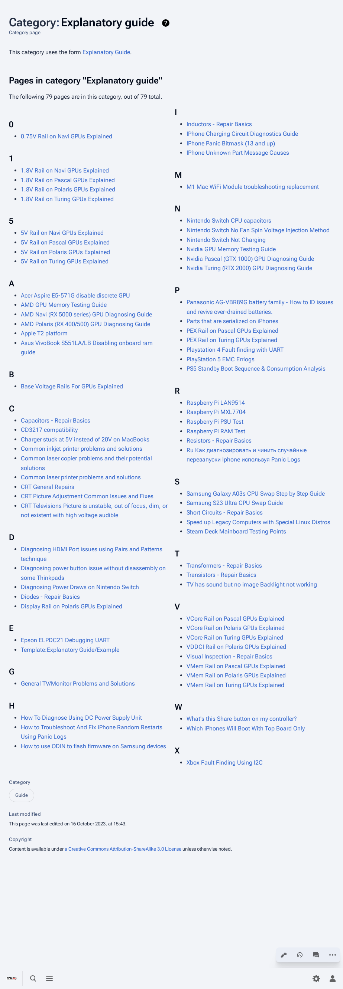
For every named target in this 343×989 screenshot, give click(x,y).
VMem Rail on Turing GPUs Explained (235, 685)
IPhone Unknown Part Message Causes (238, 152)
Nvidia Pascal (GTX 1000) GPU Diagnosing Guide (250, 258)
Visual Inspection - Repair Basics (229, 656)
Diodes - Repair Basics (50, 596)
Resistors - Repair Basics (219, 440)
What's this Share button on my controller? (242, 718)
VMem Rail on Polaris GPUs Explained (236, 675)
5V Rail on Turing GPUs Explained (65, 261)
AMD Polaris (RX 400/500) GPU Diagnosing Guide (85, 324)
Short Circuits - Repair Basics (225, 512)
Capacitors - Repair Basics (55, 420)
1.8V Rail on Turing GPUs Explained (67, 199)
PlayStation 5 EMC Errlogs (221, 359)
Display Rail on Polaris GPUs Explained (71, 606)
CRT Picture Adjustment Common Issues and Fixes (87, 496)
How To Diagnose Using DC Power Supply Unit (81, 717)
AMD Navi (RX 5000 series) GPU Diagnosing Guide (86, 314)
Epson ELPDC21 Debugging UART (65, 640)
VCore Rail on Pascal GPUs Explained (235, 618)
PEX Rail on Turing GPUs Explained (232, 340)
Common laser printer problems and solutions (81, 477)
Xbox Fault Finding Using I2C (225, 762)
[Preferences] (316, 978)
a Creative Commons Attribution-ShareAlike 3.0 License (123, 849)
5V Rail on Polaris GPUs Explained (65, 252)
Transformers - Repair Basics (224, 565)
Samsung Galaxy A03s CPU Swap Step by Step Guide (256, 493)
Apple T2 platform (44, 333)
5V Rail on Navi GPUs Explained (62, 232)
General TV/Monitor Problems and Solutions (78, 683)
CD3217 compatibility (49, 429)
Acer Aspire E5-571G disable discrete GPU (75, 295)
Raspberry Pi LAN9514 (216, 402)
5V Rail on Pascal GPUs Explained (65, 242)
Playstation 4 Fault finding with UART (235, 349)
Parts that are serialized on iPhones (232, 321)
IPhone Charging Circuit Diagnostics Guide (242, 133)
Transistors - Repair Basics (221, 574)
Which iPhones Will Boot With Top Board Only (246, 728)
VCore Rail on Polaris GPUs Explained (236, 627)
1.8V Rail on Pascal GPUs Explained (68, 180)
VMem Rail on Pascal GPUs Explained (236, 666)
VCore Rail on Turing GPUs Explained (235, 637)
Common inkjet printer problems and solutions (81, 448)
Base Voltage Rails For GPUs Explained (72, 386)
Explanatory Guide (106, 52)
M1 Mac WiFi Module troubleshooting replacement (253, 186)
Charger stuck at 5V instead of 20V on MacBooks (85, 439)
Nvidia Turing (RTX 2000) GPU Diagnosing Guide (249, 268)
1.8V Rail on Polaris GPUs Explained (68, 189)
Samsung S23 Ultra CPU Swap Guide (235, 502)
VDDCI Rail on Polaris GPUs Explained (236, 646)
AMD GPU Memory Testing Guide (64, 304)
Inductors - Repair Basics (219, 124)
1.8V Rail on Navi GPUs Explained (65, 170)
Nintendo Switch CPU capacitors (229, 220)
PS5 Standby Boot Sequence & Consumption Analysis (256, 368)
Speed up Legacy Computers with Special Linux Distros (258, 522)
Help (166, 23)
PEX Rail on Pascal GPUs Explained (232, 330)
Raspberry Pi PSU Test (215, 421)
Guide (21, 795)
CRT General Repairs (47, 486)
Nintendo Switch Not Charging (226, 239)
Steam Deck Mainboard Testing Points (236, 531)
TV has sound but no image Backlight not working (252, 584)
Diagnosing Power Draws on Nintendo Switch (80, 587)
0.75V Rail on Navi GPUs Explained (66, 136)
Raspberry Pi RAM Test (216, 431)
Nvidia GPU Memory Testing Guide (231, 249)
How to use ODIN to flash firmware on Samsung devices (93, 746)
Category (19, 782)
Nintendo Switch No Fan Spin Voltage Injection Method (258, 230)
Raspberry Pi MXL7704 (216, 411)
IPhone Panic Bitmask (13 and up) (231, 143)
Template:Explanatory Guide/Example (70, 649)
